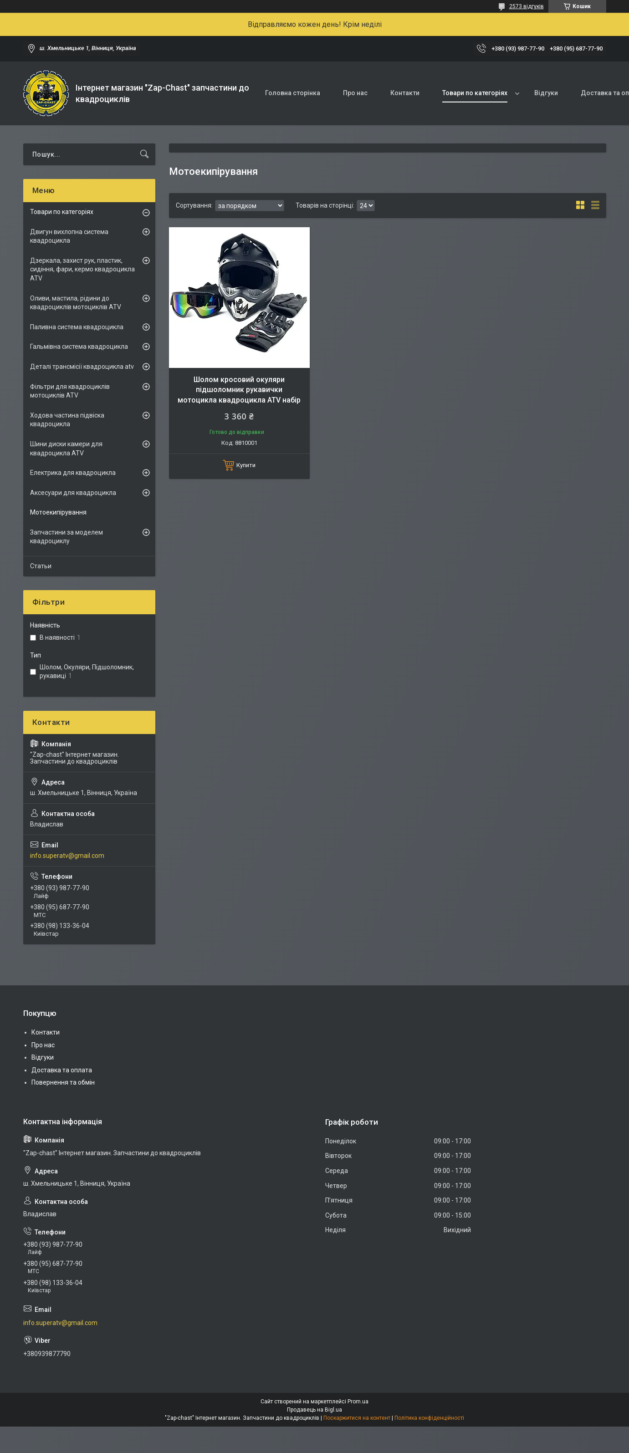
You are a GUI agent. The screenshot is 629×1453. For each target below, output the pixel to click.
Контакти (404, 93)
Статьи (40, 566)
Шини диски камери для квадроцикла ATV (66, 448)
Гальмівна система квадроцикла (79, 346)
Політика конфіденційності (429, 1418)
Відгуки (546, 93)
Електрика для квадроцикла (73, 472)
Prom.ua (358, 1401)
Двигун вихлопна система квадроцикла (69, 236)
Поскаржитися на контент (356, 1418)
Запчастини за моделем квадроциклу (66, 537)
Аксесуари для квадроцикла (73, 492)
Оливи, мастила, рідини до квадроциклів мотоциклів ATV (75, 303)
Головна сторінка (292, 93)
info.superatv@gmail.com (67, 855)
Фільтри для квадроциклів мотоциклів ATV (70, 391)
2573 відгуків (526, 6)
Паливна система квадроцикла (76, 327)
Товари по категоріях (474, 93)
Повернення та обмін (63, 1082)
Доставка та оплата (61, 1070)
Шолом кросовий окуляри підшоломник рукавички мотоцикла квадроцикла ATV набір (239, 389)
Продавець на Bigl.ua (314, 1410)
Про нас (355, 93)
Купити (246, 465)
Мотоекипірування (58, 512)
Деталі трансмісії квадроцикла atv (82, 366)
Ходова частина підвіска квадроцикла (67, 420)
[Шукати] (144, 154)
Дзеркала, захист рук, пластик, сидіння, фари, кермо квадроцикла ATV (82, 269)
